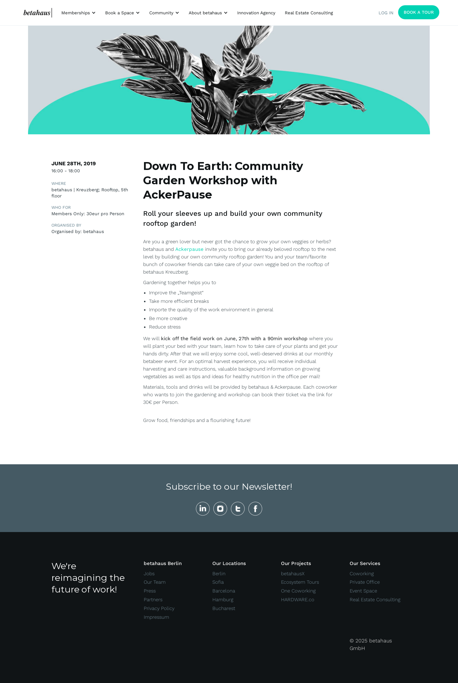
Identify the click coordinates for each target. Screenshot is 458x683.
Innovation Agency (256, 12)
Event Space (363, 591)
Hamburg (222, 599)
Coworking (362, 573)
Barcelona (223, 591)
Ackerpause (189, 249)
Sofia (218, 582)
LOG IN (386, 12)
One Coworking (298, 591)
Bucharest (223, 608)
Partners (153, 599)
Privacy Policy (159, 608)
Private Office (365, 582)
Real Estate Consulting (309, 12)
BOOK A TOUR (419, 12)
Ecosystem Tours (300, 582)
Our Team (155, 582)
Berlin (218, 573)
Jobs (149, 573)
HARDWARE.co (297, 599)
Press (150, 591)
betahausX (293, 573)
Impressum (156, 617)
